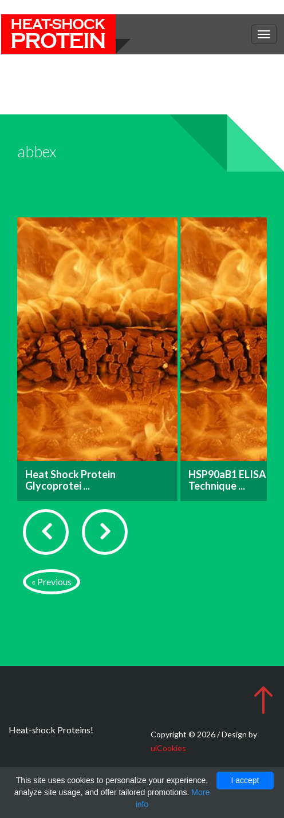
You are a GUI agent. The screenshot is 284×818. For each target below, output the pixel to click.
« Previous (51, 581)
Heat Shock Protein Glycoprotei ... (70, 480)
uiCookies (168, 748)
